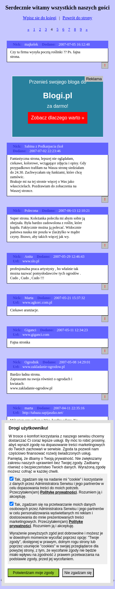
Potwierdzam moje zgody (33, 573)
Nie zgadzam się (78, 573)
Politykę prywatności (58, 492)
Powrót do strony (77, 18)
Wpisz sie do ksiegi (39, 18)
